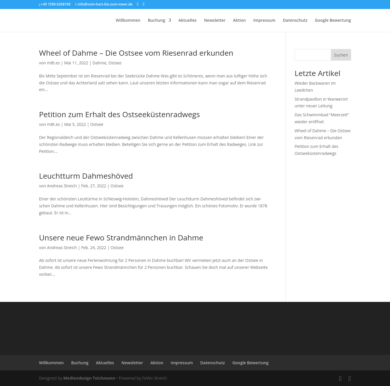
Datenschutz (295, 20)
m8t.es (53, 63)
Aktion (239, 20)
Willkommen (128, 20)
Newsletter (214, 20)
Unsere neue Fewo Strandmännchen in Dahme (121, 237)
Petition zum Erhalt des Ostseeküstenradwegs (119, 114)
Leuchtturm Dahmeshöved (86, 176)
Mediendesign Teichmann (89, 378)
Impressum (264, 20)
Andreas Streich (62, 186)
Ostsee (115, 63)
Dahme (99, 63)
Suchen (341, 55)
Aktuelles (187, 20)
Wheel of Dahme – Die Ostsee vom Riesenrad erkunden (136, 53)
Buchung (156, 20)
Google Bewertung (333, 20)
